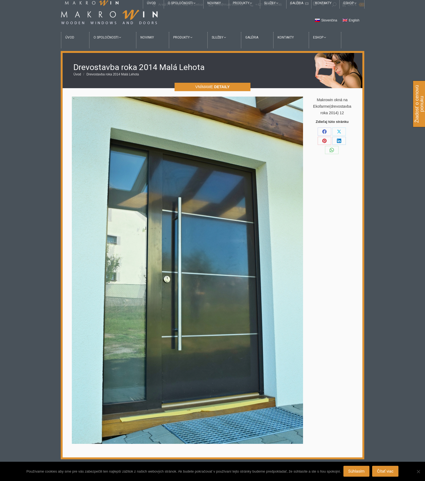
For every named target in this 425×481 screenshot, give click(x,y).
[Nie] (418, 471)
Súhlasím (357, 471)
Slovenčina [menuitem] (329, 20)
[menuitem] (326, 20)
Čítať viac (385, 471)
